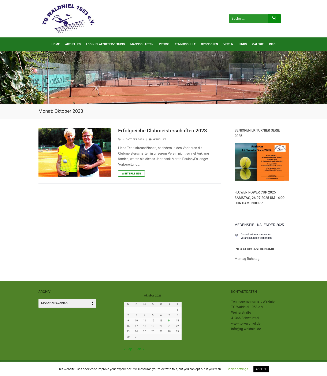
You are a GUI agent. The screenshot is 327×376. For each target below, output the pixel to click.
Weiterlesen (131, 173)
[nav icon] (212, 18)
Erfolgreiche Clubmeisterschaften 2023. (163, 131)
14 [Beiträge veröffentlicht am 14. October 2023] (169, 320)
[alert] (262, 236)
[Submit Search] (274, 18)
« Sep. (128, 349)
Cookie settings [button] (237, 369)
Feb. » (139, 349)
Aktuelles (157, 139)
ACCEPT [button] (261, 369)
